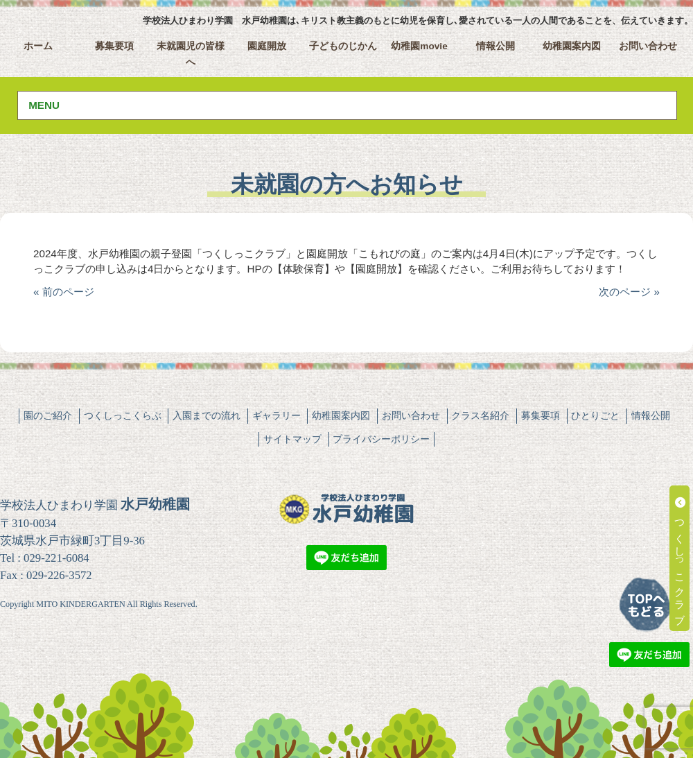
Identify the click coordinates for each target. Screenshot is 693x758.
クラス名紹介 (480, 415)
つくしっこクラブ (680, 558)
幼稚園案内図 (572, 46)
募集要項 (114, 46)
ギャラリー (276, 415)
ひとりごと (595, 415)
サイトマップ (292, 439)
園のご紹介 (48, 415)
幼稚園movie (419, 46)
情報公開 (495, 46)
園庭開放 (266, 46)
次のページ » (629, 292)
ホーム (38, 46)
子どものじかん (343, 46)
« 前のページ (63, 292)
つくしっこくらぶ (122, 415)
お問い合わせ (648, 46)
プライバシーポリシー (381, 439)
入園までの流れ (206, 415)
